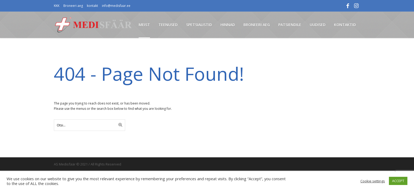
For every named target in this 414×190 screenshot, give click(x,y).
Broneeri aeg (73, 5)
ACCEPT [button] (398, 180)
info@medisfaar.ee (116, 5)
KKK (56, 5)
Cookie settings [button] (372, 181)
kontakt (92, 5)
